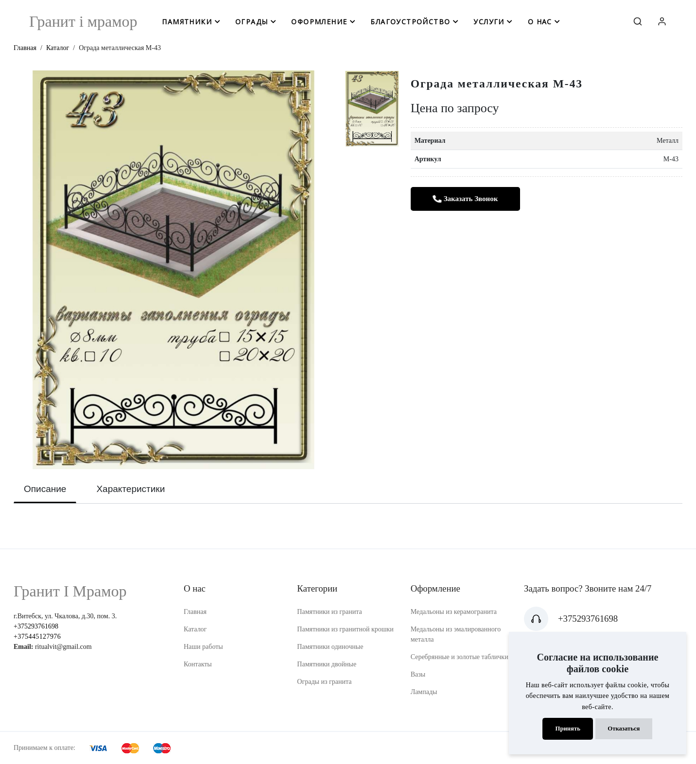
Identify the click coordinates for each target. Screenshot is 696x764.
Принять (568, 728)
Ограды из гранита (324, 681)
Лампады (424, 692)
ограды (251, 21)
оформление (319, 21)
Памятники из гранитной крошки (345, 629)
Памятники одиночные (330, 646)
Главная (25, 47)
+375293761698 (36, 626)
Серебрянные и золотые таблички (459, 657)
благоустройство (410, 21)
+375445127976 (37, 636)
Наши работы (203, 646)
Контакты (198, 664)
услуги (488, 21)
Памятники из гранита (329, 611)
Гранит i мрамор (83, 21)
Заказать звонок (465, 198)
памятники (187, 21)
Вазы (418, 674)
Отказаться (624, 728)
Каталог (57, 47)
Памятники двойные (326, 664)
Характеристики (130, 489)
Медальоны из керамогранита (454, 611)
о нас (540, 21)
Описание (45, 489)
